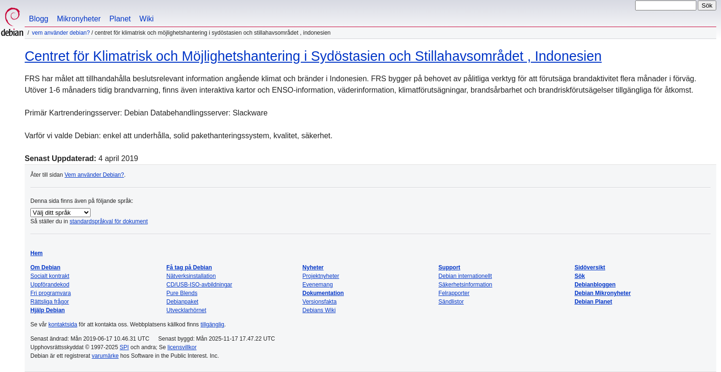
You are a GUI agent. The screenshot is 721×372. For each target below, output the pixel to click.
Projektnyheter (321, 276)
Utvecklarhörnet (186, 310)
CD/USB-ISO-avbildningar (199, 284)
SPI (124, 347)
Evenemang (318, 284)
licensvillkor (181, 347)
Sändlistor (450, 301)
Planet (119, 19)
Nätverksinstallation (191, 276)
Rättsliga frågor (49, 301)
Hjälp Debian (47, 310)
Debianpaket (182, 301)
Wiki (146, 19)
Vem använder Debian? (61, 32)
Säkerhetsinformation (465, 284)
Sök (579, 276)
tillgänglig (212, 324)
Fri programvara (50, 293)
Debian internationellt (465, 276)
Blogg (38, 19)
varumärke (105, 356)
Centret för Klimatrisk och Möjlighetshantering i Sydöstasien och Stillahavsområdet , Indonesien (313, 56)
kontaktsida (62, 324)
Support (449, 267)
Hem (36, 253)
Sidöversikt (589, 267)
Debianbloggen (595, 284)
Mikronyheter (79, 19)
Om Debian (45, 267)
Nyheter (313, 267)
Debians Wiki (319, 310)
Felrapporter (453, 293)
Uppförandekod (49, 284)
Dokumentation (323, 293)
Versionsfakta (320, 301)
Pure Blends (181, 293)
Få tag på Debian (189, 267)
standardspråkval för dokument (109, 221)
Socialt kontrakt (49, 276)
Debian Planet (593, 301)
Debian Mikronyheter (602, 293)
